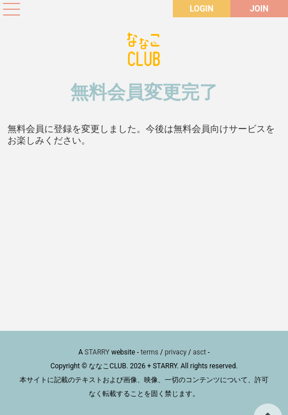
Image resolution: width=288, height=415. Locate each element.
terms (149, 352)
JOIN (259, 9)
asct (199, 352)
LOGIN (201, 9)
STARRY (97, 352)
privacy (176, 352)
